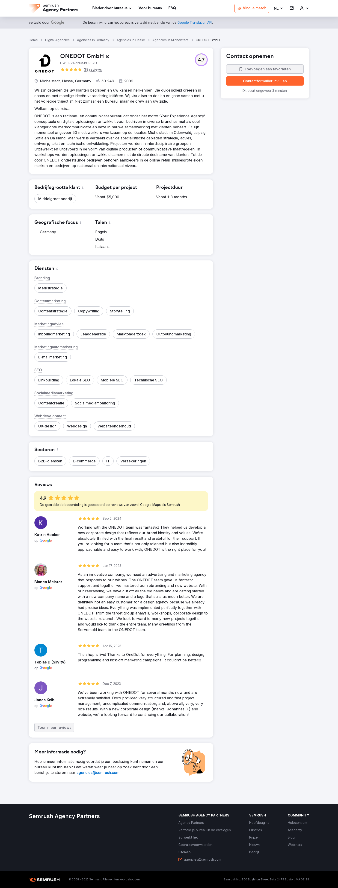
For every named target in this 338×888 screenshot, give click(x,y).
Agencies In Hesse (131, 40)
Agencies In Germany (93, 40)
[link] (150, 8)
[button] (278, 8)
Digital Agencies (57, 40)
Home (33, 40)
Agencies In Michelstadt (170, 40)
